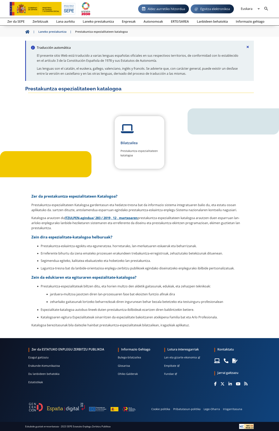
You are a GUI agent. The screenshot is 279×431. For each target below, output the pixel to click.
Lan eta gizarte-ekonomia (180, 357)
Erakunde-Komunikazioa (44, 366)
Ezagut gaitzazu (38, 357)
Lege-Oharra (212, 409)
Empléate (170, 366)
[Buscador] (266, 9)
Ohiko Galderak (128, 374)
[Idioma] (250, 9)
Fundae (169, 374)
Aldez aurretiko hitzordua (166, 9)
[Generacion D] (82, 407)
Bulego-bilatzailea (129, 357)
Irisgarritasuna (232, 409)
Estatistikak (35, 382)
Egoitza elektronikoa (215, 9)
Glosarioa (124, 366)
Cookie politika (160, 409)
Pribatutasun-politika (187, 409)
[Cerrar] (247, 46)
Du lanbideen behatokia (43, 374)
